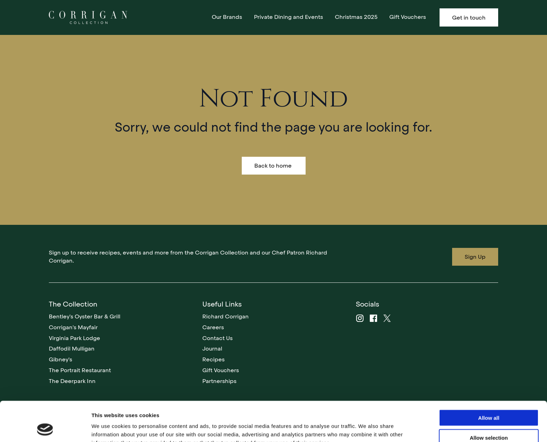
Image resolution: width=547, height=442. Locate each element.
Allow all (489, 380)
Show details (366, 428)
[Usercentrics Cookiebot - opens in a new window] (45, 428)
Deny (488, 420)
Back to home (273, 165)
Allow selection (489, 400)
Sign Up (475, 256)
